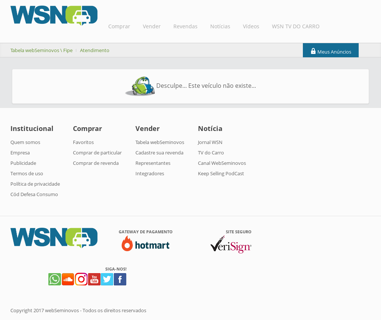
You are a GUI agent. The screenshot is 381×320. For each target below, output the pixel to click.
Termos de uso (26, 173)
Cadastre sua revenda (159, 152)
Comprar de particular (97, 152)
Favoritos (83, 142)
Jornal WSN (210, 142)
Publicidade (23, 163)
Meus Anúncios (330, 51)
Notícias (220, 26)
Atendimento (94, 50)
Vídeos (251, 26)
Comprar (119, 26)
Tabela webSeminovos (159, 142)
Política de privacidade (35, 183)
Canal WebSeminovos (222, 163)
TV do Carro (211, 152)
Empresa (20, 152)
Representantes (152, 163)
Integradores (149, 173)
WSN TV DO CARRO (296, 26)
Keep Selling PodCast (221, 173)
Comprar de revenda (96, 163)
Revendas (185, 26)
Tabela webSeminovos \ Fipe (41, 50)
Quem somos (25, 142)
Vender (152, 26)
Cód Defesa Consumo (34, 194)
